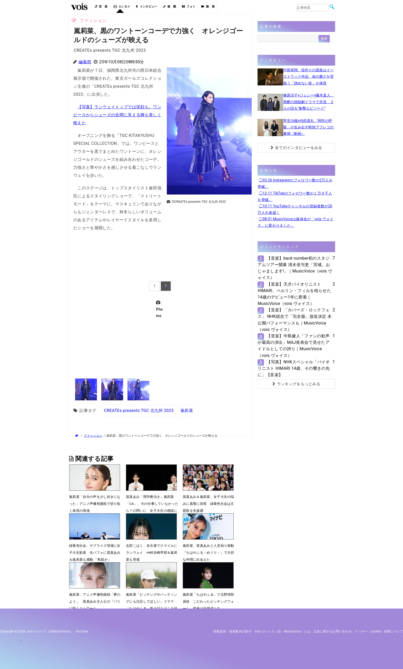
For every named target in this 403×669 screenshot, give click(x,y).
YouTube (82, 631)
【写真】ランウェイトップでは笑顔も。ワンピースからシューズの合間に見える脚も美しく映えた (117, 114)
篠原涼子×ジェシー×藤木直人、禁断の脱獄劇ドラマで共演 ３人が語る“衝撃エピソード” (308, 101)
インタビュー (146, 6)
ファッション (93, 435)
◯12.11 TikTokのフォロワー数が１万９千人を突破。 (295, 196)
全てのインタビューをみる (296, 147)
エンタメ (122, 6)
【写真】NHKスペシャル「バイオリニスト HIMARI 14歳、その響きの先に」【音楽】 (294, 368)
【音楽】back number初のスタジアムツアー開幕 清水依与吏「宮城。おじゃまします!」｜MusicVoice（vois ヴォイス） (295, 268)
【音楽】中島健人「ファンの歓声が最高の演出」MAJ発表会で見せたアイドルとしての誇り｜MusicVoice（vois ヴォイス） (293, 345)
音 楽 (101, 6)
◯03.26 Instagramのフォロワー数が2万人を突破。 (295, 183)
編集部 (85, 61)
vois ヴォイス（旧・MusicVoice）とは (282, 631)
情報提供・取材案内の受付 (232, 631)
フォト (188, 6)
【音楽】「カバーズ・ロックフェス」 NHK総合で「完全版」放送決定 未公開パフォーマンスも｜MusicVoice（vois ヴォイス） (295, 319)
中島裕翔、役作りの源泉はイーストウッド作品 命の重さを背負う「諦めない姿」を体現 (308, 76)
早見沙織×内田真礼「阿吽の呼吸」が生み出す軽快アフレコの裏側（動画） (308, 127)
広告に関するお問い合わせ (333, 631)
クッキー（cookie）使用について (379, 631)
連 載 (169, 6)
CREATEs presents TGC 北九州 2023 (139, 410)
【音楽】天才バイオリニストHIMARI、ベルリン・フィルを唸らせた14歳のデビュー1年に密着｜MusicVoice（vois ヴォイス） (294, 294)
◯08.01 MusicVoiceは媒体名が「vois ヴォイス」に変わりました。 (295, 222)
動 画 (208, 6)
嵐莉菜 (186, 410)
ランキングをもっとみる (296, 384)
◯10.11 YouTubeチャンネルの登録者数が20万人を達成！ (295, 209)
